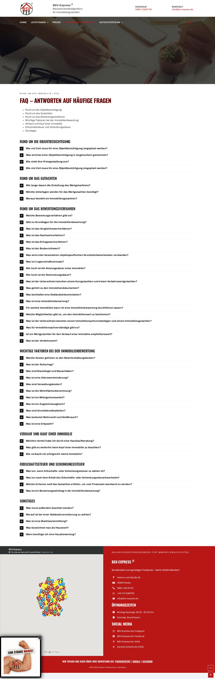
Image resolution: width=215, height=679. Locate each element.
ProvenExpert (123, 661)
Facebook (147, 661)
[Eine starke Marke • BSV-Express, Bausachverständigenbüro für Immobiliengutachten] (21, 641)
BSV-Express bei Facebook (130, 636)
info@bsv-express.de (182, 9)
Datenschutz (111, 667)
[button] (107, 148)
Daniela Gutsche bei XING (130, 647)
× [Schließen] (40, 637)
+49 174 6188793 (125, 593)
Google (136, 661)
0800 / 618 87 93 (143, 9)
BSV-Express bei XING (128, 641)
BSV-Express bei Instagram (131, 631)
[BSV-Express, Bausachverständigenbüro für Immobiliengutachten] (26, 4)
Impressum (122, 667)
